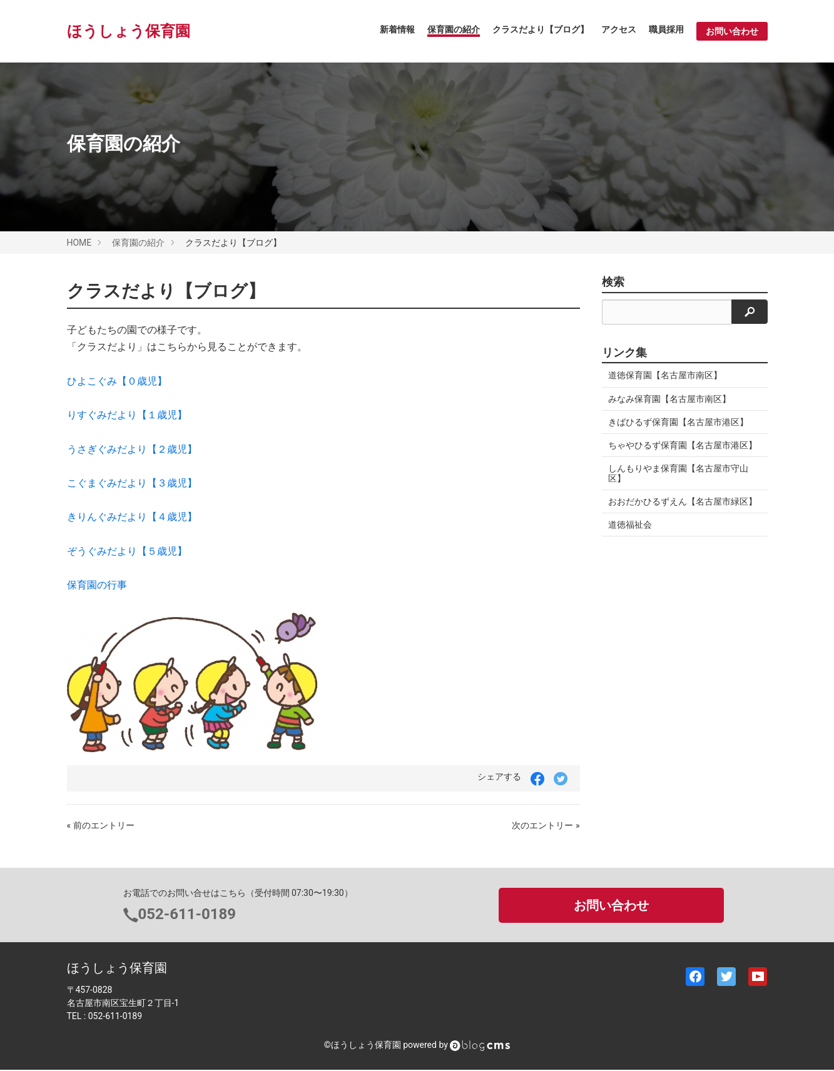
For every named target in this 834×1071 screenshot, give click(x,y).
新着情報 (397, 29)
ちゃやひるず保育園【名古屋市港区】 (682, 445)
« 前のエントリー (101, 825)
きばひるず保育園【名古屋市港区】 (678, 422)
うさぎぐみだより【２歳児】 (132, 449)
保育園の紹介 (453, 29)
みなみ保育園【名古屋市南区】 (669, 399)
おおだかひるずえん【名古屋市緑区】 (682, 501)
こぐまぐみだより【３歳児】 (132, 483)
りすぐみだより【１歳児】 (127, 415)
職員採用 (666, 29)
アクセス (618, 29)
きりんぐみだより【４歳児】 (132, 517)
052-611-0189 (187, 914)
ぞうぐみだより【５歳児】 (127, 551)
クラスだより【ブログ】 (540, 29)
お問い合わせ (732, 31)
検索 (613, 282)
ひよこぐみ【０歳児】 (117, 381)
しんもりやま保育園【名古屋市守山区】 (678, 473)
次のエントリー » (545, 825)
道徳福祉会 (630, 525)
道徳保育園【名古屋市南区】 (665, 375)
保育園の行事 (97, 585)
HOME (79, 243)
